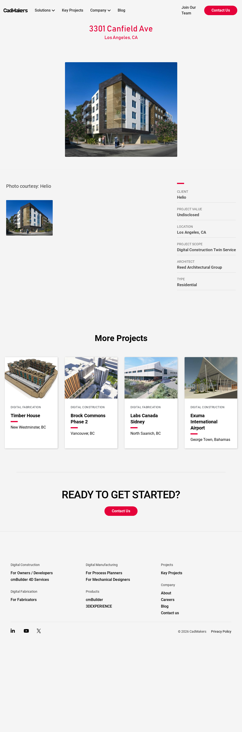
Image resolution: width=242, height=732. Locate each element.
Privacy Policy (221, 631)
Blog (121, 10)
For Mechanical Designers (108, 579)
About (166, 593)
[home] (14, 10)
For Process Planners (104, 573)
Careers (167, 599)
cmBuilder (94, 599)
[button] (45, 10)
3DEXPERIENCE (99, 606)
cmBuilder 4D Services (30, 579)
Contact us (170, 613)
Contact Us (221, 10)
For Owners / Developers (32, 573)
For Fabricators (24, 599)
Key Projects (72, 10)
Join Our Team (189, 10)
